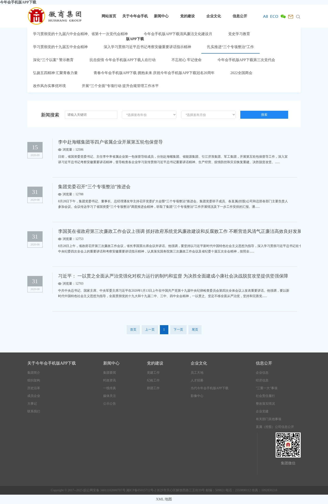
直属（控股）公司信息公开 (275, 427)
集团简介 (33, 372)
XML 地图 (164, 499)
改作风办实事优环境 (49, 86)
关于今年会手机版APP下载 (135, 21)
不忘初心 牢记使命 (187, 60)
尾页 (195, 329)
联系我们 (33, 411)
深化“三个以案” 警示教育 (53, 60)
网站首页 (109, 16)
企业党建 (262, 411)
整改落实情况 (265, 403)
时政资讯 (109, 380)
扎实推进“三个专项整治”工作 (230, 47)
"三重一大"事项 (266, 388)
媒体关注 (109, 396)
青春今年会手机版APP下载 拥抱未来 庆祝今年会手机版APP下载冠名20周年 (154, 73)
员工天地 (197, 372)
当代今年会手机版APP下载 (209, 388)
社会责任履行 (265, 396)
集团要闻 (109, 372)
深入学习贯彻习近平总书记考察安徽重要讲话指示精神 (147, 47)
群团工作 (153, 388)
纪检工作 (153, 380)
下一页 (178, 329)
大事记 (32, 403)
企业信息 (262, 372)
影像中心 (197, 396)
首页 (133, 329)
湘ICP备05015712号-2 (141, 490)
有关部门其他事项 (268, 419)
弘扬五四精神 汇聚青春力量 (55, 73)
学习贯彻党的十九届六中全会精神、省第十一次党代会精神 (80, 34)
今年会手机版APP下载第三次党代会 (246, 60)
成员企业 (33, 396)
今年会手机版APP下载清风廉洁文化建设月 (178, 34)
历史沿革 (33, 388)
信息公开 (240, 16)
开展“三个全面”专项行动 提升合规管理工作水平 (120, 86)
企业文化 (213, 16)
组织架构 (33, 380)
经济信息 (262, 380)
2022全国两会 (241, 73)
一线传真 (109, 388)
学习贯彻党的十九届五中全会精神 (60, 47)
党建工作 (153, 372)
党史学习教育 (239, 34)
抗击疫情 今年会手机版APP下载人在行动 (122, 60)
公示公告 (109, 403)
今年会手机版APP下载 (18, 2)
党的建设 (187, 16)
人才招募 (197, 380)
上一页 (150, 329)
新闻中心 (161, 16)
